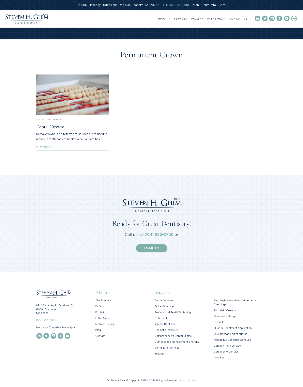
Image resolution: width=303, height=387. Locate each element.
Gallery (197, 18)
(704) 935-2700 (177, 5)
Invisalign (160, 353)
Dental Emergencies (167, 347)
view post (44, 147)
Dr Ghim (100, 306)
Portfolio (100, 312)
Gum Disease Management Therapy (177, 341)
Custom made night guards (230, 333)
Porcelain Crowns (225, 310)
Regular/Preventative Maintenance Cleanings (235, 302)
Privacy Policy (188, 380)
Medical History (104, 324)
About (164, 18)
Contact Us (238, 18)
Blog (98, 329)
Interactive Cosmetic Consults (232, 339)
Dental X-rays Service (227, 345)
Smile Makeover (164, 306)
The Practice (103, 300)
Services (180, 18)
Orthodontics (163, 318)
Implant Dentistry (165, 324)
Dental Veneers (164, 300)
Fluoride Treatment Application (233, 327)
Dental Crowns (50, 127)
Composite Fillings (225, 316)
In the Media (216, 18)
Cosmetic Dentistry (166, 329)
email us (151, 248)
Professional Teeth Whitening (173, 312)
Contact (100, 335)
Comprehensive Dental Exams (173, 335)
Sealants (219, 322)
